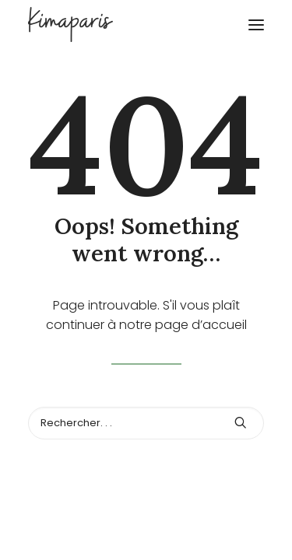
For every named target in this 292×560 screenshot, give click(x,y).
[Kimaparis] (146, 24)
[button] (256, 24)
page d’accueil (201, 325)
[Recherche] (146, 423)
